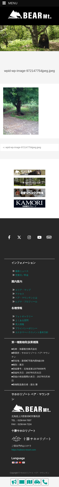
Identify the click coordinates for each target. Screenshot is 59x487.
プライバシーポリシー (26, 328)
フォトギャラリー (24, 316)
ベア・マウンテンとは (26, 297)
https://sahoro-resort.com (23, 449)
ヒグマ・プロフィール (26, 301)
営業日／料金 (21, 275)
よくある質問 (21, 320)
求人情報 (19, 324)
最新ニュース (21, 271)
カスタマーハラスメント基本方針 (31, 332)
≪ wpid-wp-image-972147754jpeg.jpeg (22, 147)
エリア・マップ (23, 290)
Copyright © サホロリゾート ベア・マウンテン (29, 473)
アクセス (19, 293)
